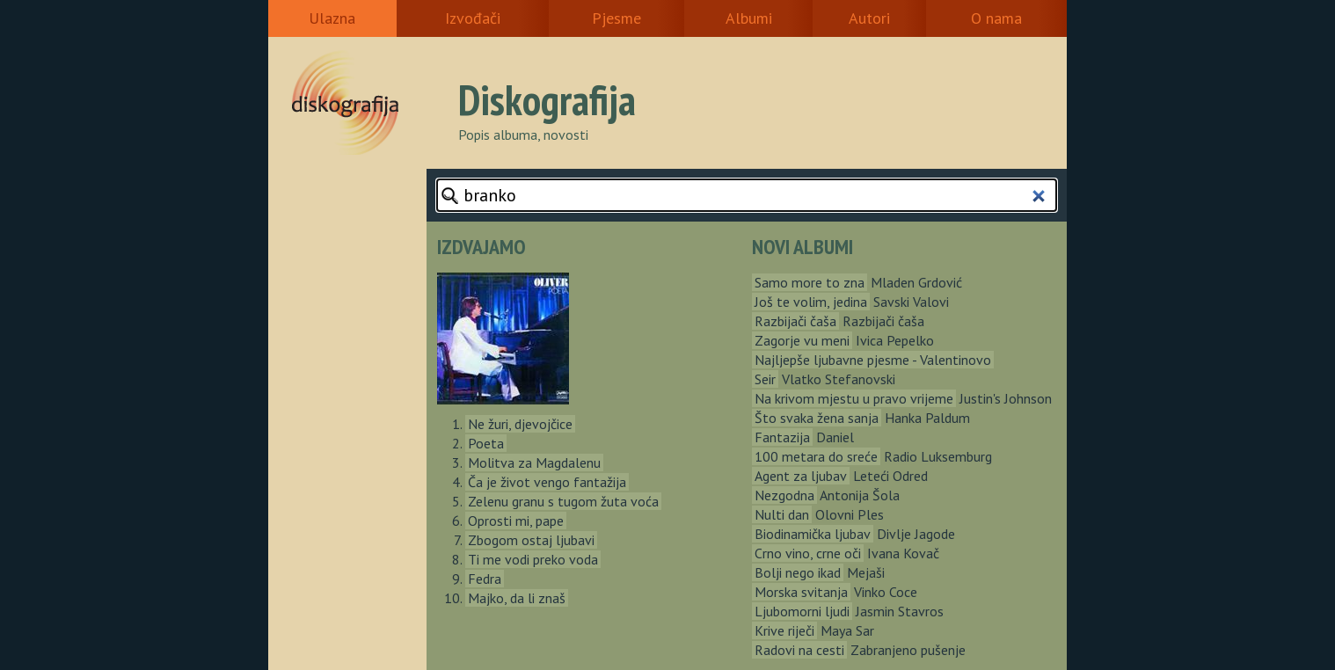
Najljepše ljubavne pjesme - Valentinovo (873, 359)
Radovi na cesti (799, 650)
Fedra (484, 578)
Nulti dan (782, 514)
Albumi (749, 18)
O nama (996, 18)
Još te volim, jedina (811, 301)
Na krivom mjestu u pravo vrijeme (854, 398)
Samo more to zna (809, 282)
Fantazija (782, 437)
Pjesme (616, 18)
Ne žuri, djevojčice (520, 424)
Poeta (486, 443)
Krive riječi (784, 630)
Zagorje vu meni (802, 340)
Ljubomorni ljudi (802, 611)
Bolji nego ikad (798, 572)
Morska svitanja (801, 592)
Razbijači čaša (795, 321)
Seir (765, 379)
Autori (869, 18)
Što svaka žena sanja (817, 417)
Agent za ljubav (801, 475)
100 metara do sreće (816, 456)
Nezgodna (784, 495)
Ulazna (332, 18)
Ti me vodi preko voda (533, 559)
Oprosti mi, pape (516, 520)
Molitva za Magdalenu (534, 462)
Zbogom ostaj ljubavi (531, 540)
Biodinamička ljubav (813, 534)
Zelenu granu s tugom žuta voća (563, 501)
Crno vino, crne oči (808, 553)
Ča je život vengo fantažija (547, 482)
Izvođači (472, 18)
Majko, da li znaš (516, 598)
